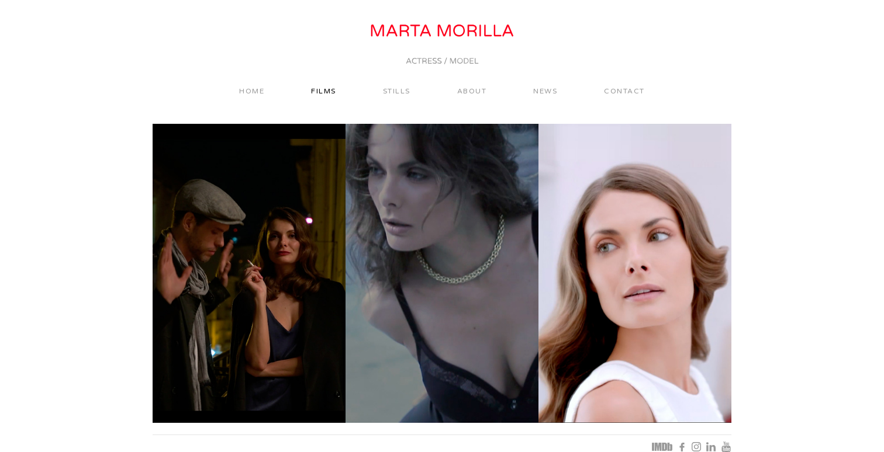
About (472, 91)
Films (323, 91)
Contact (624, 91)
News (545, 91)
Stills (396, 91)
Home (251, 91)
